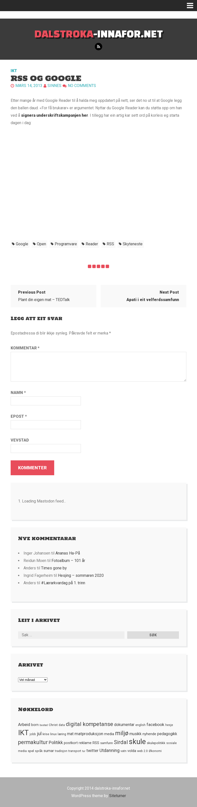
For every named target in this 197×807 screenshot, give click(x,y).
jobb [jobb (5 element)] (33, 734)
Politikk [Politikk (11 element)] (56, 742)
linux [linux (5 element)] (53, 734)
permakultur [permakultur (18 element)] (33, 742)
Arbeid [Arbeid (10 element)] (24, 724)
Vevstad (20, 440)
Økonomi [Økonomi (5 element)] (155, 751)
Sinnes (54, 85)
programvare (66, 244)
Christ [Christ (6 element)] (53, 725)
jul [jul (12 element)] (39, 733)
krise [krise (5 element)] (46, 734)
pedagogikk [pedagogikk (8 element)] (167, 734)
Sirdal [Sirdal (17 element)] (121, 742)
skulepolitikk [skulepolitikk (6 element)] (156, 743)
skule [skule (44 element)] (137, 741)
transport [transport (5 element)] (74, 751)
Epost (19, 416)
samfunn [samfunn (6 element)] (106, 743)
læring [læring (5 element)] (62, 734)
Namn (18, 392)
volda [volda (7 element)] (131, 751)
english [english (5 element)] (140, 725)
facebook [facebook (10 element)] (155, 724)
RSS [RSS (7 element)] (96, 743)
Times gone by (54, 568)
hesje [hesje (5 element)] (169, 725)
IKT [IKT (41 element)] (23, 732)
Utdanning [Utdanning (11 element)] (109, 750)
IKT (14, 70)
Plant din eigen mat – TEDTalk (44, 296)
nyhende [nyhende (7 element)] (149, 734)
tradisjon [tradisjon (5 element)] (61, 751)
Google (22, 244)
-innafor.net (98, 33)
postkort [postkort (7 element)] (71, 743)
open (41, 244)
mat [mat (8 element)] (70, 734)
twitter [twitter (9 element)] (92, 750)
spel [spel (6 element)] (31, 751)
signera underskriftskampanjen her (54, 115)
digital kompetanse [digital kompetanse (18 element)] (89, 724)
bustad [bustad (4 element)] (44, 725)
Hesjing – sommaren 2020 (81, 575)
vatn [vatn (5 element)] (123, 751)
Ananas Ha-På (67, 553)
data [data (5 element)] (62, 725)
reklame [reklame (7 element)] (85, 743)
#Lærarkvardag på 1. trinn (63, 583)
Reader (92, 244)
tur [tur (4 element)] (83, 751)
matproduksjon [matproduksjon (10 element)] (88, 733)
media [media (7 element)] (109, 734)
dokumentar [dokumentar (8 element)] (124, 725)
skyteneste (133, 244)
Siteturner (117, 795)
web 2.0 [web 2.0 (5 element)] (142, 751)
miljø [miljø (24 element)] (121, 733)
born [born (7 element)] (35, 725)
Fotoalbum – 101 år (68, 560)
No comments (82, 85)
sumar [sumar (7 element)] (49, 751)
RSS (110, 244)
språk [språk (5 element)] (39, 751)
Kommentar (25, 348)
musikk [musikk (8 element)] (135, 734)
